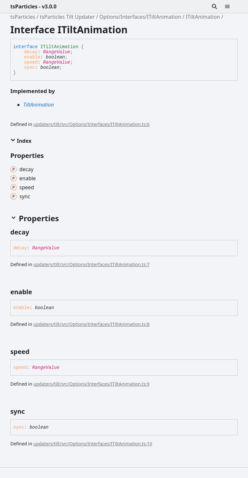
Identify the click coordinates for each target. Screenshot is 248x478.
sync (29, 67)
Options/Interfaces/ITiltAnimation (140, 16)
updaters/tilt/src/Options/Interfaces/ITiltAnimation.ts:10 (92, 444)
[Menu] (231, 6)
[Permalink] (35, 232)
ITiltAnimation (203, 16)
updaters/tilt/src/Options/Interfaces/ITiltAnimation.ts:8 (91, 324)
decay (31, 52)
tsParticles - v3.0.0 (33, 6)
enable (32, 57)
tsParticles (22, 16)
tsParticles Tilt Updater (67, 16)
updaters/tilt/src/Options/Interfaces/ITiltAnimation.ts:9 (91, 384)
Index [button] (20, 141)
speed (31, 62)
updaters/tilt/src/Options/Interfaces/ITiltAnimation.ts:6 (91, 124)
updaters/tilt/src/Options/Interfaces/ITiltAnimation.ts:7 (91, 264)
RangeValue (56, 52)
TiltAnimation (38, 104)
